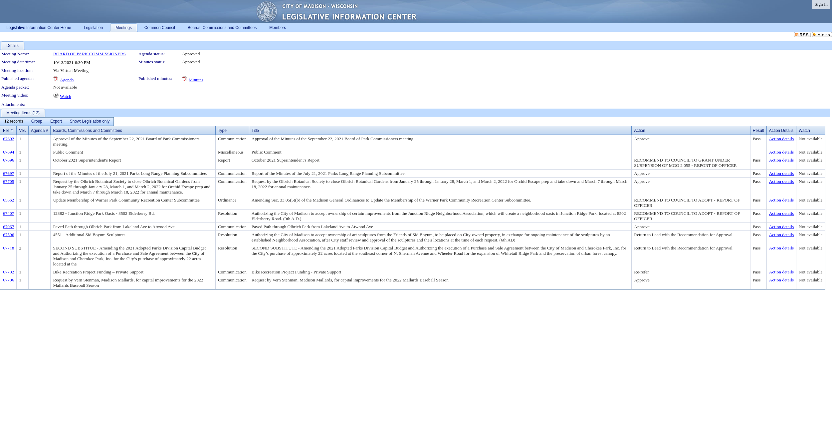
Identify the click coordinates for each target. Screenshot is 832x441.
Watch (65, 96)
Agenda (67, 79)
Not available (65, 87)
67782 (8, 271)
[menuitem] (13, 122)
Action (639, 130)
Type (222, 130)
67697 (8, 173)
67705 (8, 181)
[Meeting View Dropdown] (89, 122)
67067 (8, 226)
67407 (8, 213)
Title (255, 130)
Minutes (196, 79)
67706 (8, 279)
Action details (781, 138)
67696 (8, 160)
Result (758, 130)
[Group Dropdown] (36, 122)
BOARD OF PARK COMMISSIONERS (89, 53)
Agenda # (39, 130)
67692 (8, 138)
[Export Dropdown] (56, 122)
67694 (8, 152)
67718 (8, 247)
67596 (8, 234)
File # (8, 130)
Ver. (22, 130)
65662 (8, 200)
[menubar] (57, 121)
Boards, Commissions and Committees (87, 130)
